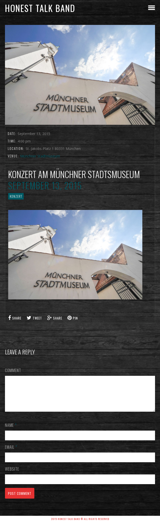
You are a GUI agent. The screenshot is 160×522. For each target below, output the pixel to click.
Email (11, 453)
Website (12, 475)
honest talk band (40, 7)
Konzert (16, 196)
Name (11, 431)
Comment (13, 370)
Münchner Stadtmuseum (40, 156)
